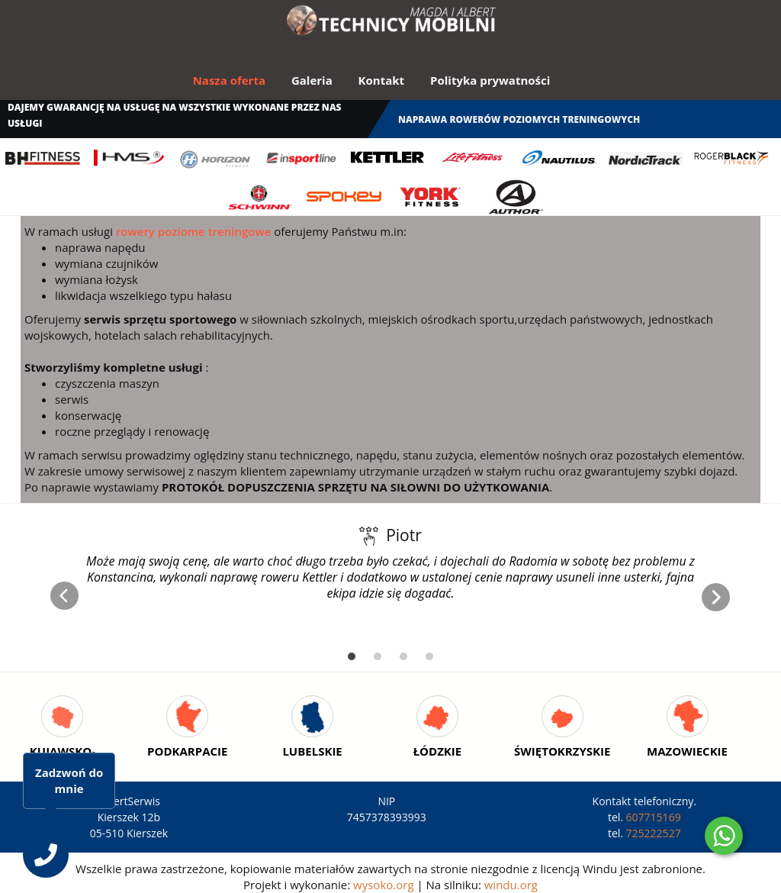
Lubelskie (312, 751)
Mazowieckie (687, 751)
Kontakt (381, 80)
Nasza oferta (229, 80)
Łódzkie (437, 751)
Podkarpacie (187, 751)
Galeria (312, 80)
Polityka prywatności (490, 80)
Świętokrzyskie (562, 751)
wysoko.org (383, 884)
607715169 (653, 817)
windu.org (511, 884)
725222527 (653, 833)
